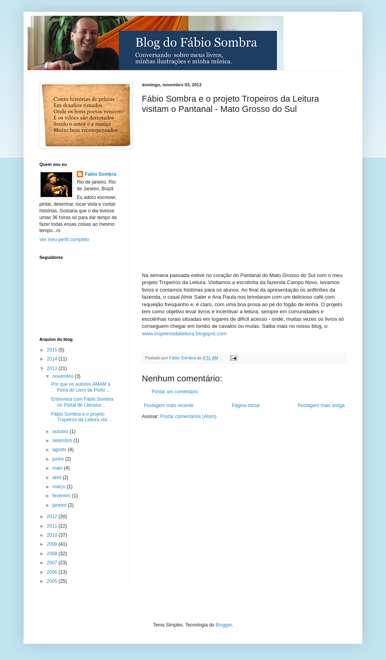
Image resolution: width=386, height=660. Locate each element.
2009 (53, 544)
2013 (53, 368)
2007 (53, 562)
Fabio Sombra (100, 174)
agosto (60, 449)
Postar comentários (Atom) (188, 416)
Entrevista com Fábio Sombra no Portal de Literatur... (82, 401)
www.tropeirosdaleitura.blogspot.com (184, 334)
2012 (53, 516)
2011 (53, 526)
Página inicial (246, 405)
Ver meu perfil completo (64, 239)
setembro (62, 440)
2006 (53, 572)
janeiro (60, 505)
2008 (53, 553)
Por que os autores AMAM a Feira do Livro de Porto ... (80, 386)
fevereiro (62, 495)
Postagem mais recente (168, 405)
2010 (53, 535)
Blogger (224, 625)
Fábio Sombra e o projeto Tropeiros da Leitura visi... (81, 416)
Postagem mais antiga (321, 405)
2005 (53, 581)
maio (58, 468)
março (59, 486)
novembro (63, 376)
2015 (53, 350)
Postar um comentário (175, 391)
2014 (53, 359)
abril (57, 477)
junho (58, 459)
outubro (61, 431)
